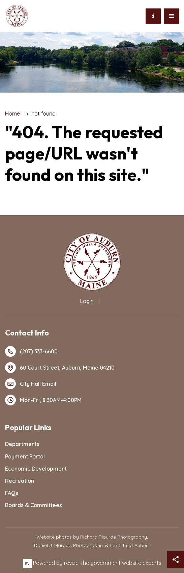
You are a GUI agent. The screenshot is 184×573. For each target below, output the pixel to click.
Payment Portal (25, 456)
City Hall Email (30, 383)
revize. (72, 562)
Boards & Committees (33, 505)
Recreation (19, 480)
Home (12, 113)
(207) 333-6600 (31, 351)
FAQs (11, 493)
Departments (22, 444)
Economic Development (36, 468)
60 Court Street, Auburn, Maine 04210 (60, 367)
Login (87, 301)
